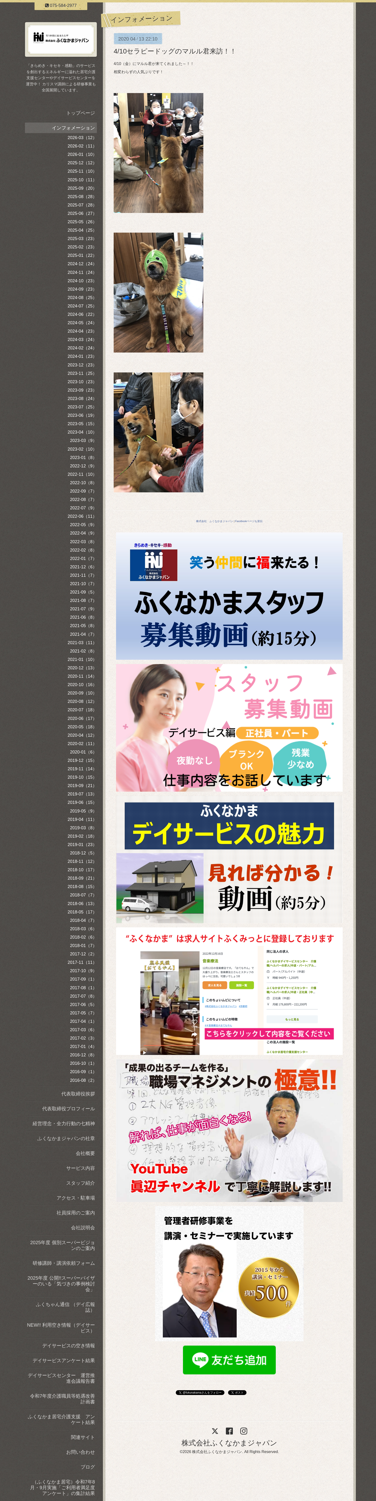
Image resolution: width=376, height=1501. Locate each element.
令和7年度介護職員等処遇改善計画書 (62, 1398)
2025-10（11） (82, 179)
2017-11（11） (82, 962)
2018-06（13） (82, 903)
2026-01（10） (82, 154)
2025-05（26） (82, 221)
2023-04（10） (82, 432)
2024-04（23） (82, 331)
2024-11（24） (82, 272)
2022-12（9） (83, 466)
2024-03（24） (82, 339)
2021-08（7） (83, 600)
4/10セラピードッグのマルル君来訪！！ (175, 51)
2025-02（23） (82, 247)
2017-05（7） (83, 1013)
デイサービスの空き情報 (68, 1345)
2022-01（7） (83, 558)
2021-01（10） (82, 659)
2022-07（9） (83, 508)
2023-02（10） (82, 449)
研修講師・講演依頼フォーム (64, 1263)
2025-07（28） (82, 205)
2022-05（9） (83, 524)
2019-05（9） (83, 811)
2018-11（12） (82, 861)
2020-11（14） (82, 676)
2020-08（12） (82, 701)
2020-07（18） (82, 709)
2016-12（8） (83, 1055)
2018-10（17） (82, 869)
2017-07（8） (83, 996)
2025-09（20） (82, 188)
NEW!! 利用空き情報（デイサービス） (61, 1327)
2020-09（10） (82, 693)
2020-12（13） (82, 667)
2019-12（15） (82, 760)
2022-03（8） (83, 541)
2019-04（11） (82, 819)
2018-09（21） (82, 878)
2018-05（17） (82, 912)
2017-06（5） (83, 1004)
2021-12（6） (83, 567)
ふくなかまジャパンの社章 (66, 1138)
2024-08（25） (82, 297)
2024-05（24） (82, 322)
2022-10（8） (83, 482)
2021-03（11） (82, 642)
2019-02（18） (82, 836)
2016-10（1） (83, 1063)
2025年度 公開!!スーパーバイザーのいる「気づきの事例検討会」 (61, 1283)
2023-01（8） (83, 457)
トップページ (80, 113)
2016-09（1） (83, 1071)
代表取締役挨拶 (78, 1093)
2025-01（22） (82, 255)
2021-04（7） (83, 634)
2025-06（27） (82, 213)
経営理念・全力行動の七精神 (64, 1123)
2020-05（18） (82, 726)
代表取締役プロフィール (68, 1108)
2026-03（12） (82, 137)
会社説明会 (83, 1227)
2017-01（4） (83, 1046)
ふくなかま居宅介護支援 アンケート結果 (61, 1419)
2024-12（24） (82, 263)
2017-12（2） (83, 954)
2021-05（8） (83, 625)
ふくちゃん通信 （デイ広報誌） (65, 1307)
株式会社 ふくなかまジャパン (214, 521)
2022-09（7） (83, 491)
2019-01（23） (82, 844)
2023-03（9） (83, 440)
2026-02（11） (82, 146)
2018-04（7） (83, 920)
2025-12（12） (82, 162)
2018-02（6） (83, 937)
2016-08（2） (83, 1080)
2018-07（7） (83, 895)
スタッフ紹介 (80, 1183)
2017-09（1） (83, 979)
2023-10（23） (82, 381)
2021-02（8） (83, 651)
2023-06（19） (82, 415)
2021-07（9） (83, 608)
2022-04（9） (83, 533)
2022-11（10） (82, 474)
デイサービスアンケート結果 (64, 1360)
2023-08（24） (82, 398)
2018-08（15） (82, 886)
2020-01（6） (83, 752)
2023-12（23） (82, 365)
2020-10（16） (82, 684)
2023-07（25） (82, 407)
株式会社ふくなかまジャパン (229, 1443)
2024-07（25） (82, 306)
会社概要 (85, 1153)
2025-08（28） (82, 196)
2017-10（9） (83, 970)
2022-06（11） (82, 516)
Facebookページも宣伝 (249, 521)
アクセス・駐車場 (76, 1198)
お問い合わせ (80, 1452)
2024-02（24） (82, 348)
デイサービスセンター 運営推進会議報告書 (61, 1378)
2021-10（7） (83, 583)
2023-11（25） (82, 373)
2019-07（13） (82, 794)
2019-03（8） (83, 827)
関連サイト (83, 1437)
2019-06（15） (82, 802)
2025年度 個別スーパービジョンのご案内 (62, 1245)
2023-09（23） (82, 390)
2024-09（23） (82, 289)
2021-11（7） (83, 575)
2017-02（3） (83, 1038)
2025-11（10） (82, 171)
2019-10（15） (82, 777)
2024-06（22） (82, 314)
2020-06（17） (82, 718)
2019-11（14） (82, 768)
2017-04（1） (83, 1021)
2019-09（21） (82, 785)
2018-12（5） (83, 853)
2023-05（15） (82, 423)
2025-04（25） (82, 230)
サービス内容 (80, 1168)
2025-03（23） (82, 238)
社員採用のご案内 (76, 1212)
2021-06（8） (83, 617)
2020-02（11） (82, 743)
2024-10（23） (82, 280)
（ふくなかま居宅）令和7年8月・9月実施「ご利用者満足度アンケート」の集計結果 (62, 1487)
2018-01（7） (83, 945)
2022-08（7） (83, 499)
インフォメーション (73, 127)
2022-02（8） (83, 550)
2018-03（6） (83, 928)
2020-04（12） (82, 735)
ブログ (88, 1467)
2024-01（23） (82, 356)
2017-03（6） (83, 1029)
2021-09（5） (83, 592)
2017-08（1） (83, 987)
